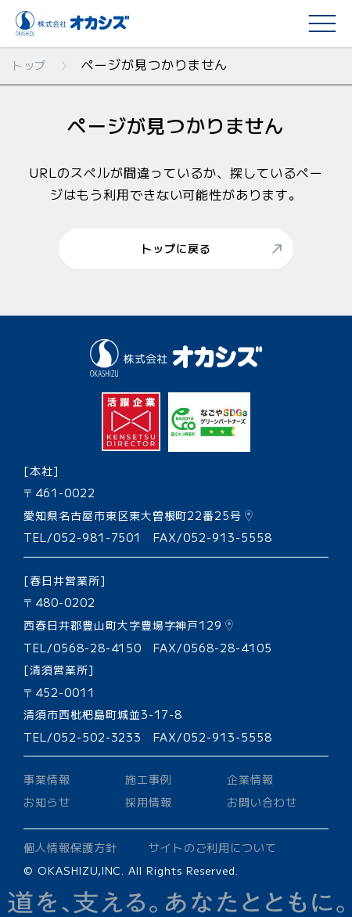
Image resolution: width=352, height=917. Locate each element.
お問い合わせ (262, 802)
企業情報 (250, 779)
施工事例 (148, 779)
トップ (29, 65)
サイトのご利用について (213, 847)
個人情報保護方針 (70, 847)
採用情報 (148, 802)
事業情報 (46, 779)
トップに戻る (176, 248)
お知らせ (46, 802)
